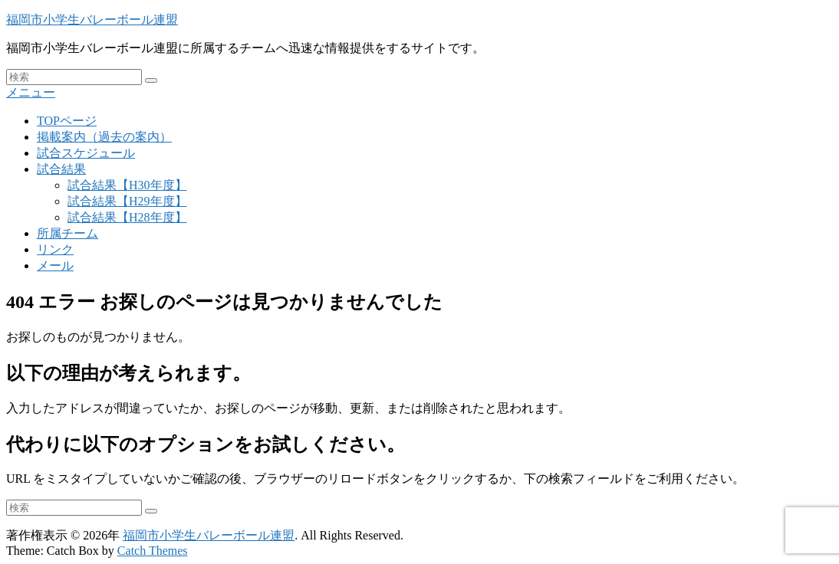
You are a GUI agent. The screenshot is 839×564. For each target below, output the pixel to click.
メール (55, 265)
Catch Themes (152, 550)
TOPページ (67, 120)
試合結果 (61, 168)
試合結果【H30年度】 (127, 185)
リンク (55, 249)
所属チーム (67, 233)
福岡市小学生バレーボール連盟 (92, 19)
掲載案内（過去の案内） (104, 136)
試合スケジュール (86, 152)
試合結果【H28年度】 (127, 217)
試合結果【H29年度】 (127, 201)
